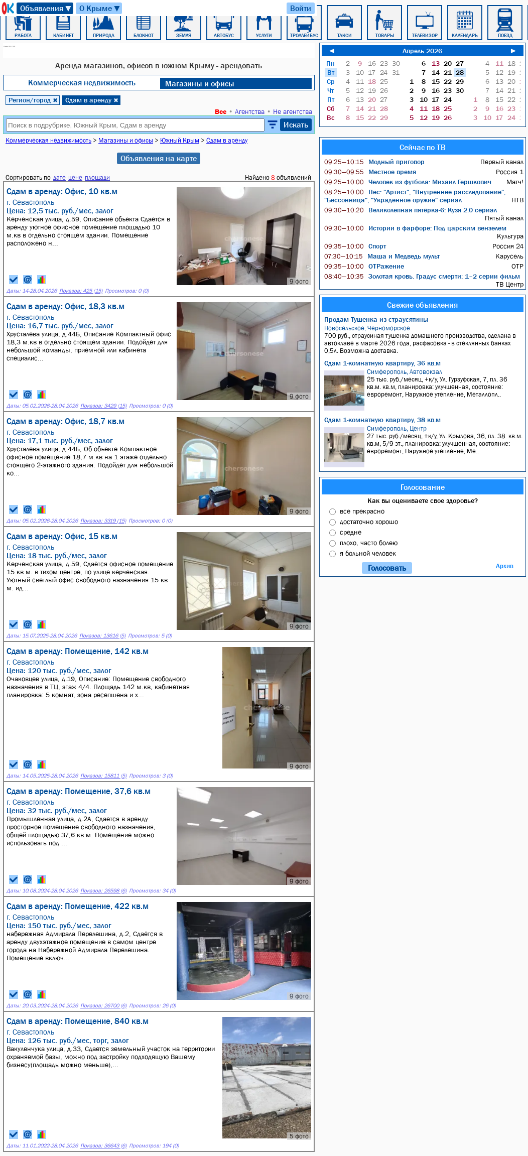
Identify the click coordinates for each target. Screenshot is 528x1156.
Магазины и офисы (199, 83)
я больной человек (368, 553)
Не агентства (292, 111)
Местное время (370, 172)
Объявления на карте (158, 158)
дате (59, 177)
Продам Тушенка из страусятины (376, 319)
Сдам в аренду (91, 100)
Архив (504, 566)
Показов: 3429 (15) (103, 406)
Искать (296, 124)
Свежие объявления (422, 304)
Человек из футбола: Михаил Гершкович (407, 182)
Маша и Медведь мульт (382, 256)
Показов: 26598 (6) (103, 890)
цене (75, 177)
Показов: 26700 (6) (103, 1005)
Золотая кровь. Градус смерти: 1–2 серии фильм (422, 276)
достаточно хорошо (369, 522)
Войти (300, 8)
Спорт (355, 246)
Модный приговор (374, 162)
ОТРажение (364, 266)
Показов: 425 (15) (80, 291)
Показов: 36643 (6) (103, 1145)
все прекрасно (362, 511)
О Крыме (100, 8)
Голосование (423, 486)
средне (350, 532)
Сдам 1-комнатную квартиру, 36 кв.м (382, 363)
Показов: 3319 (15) (103, 521)
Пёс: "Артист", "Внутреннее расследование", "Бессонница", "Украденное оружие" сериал (414, 196)
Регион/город (33, 100)
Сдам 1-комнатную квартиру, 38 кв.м (382, 420)
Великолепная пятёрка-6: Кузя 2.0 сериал (410, 210)
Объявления (46, 8)
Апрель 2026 (422, 51)
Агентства (250, 111)
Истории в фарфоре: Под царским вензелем (415, 228)
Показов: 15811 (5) (103, 776)
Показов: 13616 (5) (102, 635)
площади (97, 177)
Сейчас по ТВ (423, 147)
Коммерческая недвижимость (82, 82)
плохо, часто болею (369, 543)
